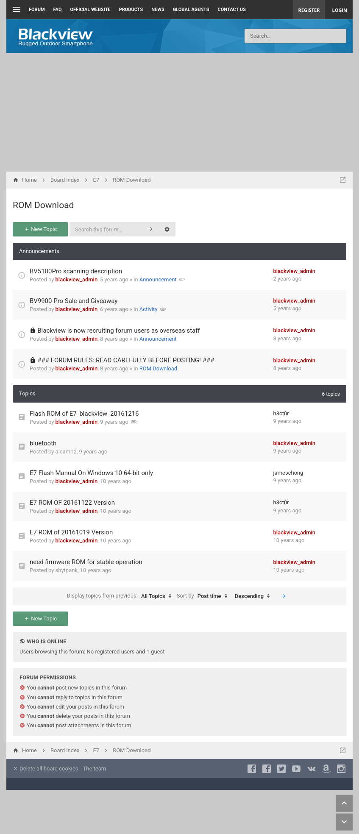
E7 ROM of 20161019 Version (71, 532)
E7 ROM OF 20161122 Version (72, 502)
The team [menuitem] (94, 768)
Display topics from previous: (121, 596)
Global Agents (191, 9)
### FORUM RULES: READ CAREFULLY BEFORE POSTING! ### (125, 360)
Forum (37, 9)
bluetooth (43, 443)
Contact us (232, 9)
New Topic (40, 229)
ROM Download (43, 205)
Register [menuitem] (309, 10)
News (157, 9)
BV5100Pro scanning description (76, 271)
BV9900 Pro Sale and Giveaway (73, 301)
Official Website (90, 9)
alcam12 (66, 451)
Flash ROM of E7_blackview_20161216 (84, 413)
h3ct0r (281, 413)
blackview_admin (77, 279)
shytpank (67, 570)
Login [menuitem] (339, 10)
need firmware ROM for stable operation (86, 562)
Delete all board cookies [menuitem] (45, 768)
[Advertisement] (179, 112)
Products (131, 9)
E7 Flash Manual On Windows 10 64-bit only (91, 473)
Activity (148, 309)
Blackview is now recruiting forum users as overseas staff (118, 330)
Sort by (204, 596)
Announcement (158, 279)
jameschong (288, 473)
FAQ (57, 9)
